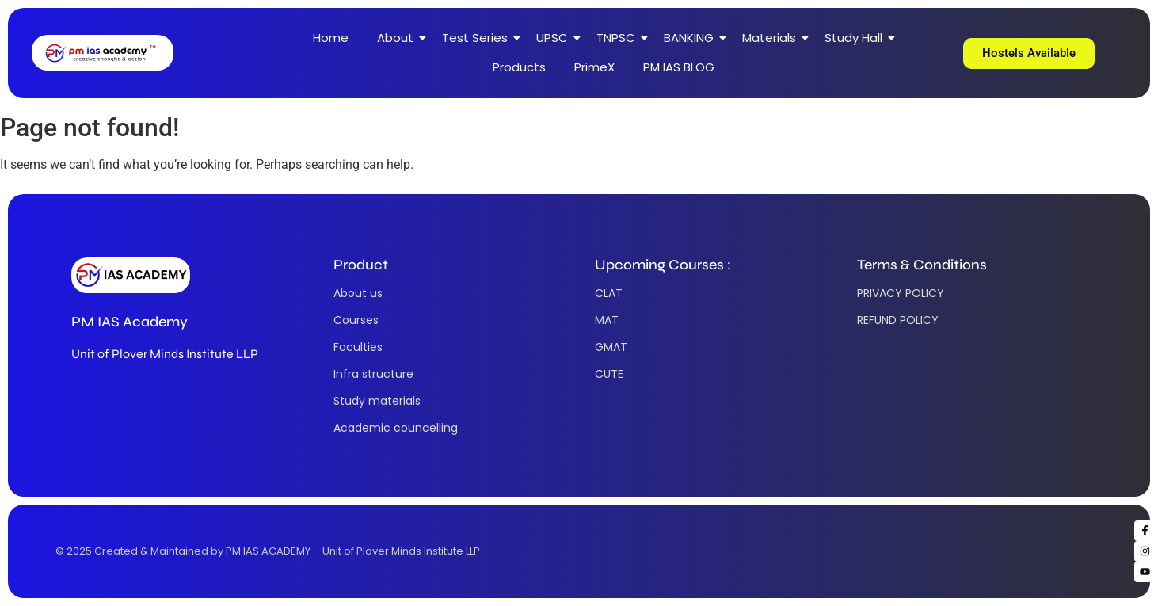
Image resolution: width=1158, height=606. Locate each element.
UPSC (556, 37)
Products (519, 67)
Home (331, 37)
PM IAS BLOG (678, 67)
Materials (773, 37)
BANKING (693, 37)
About (399, 37)
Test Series (479, 37)
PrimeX (594, 67)
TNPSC (620, 37)
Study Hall (858, 37)
